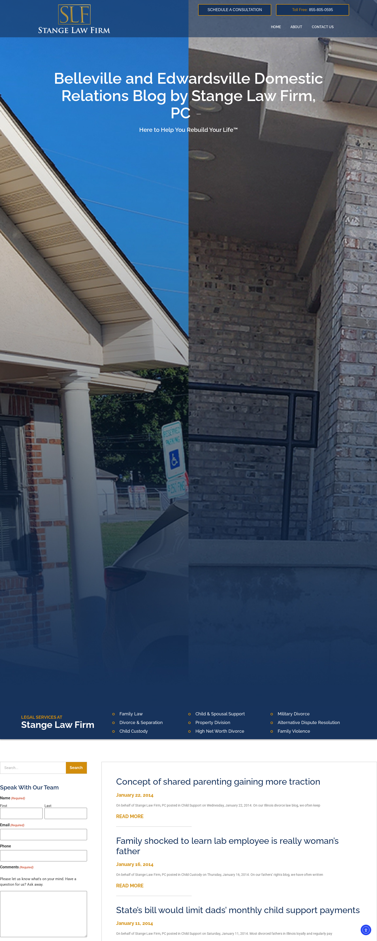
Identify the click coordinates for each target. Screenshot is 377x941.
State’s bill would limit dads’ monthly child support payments (238, 910)
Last (47, 806)
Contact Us (323, 27)
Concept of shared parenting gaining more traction (218, 781)
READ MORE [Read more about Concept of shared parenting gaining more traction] (130, 816)
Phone (5, 843)
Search (76, 767)
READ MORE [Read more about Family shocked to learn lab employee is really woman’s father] (130, 886)
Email (12, 824)
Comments (16, 863)
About (296, 27)
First (3, 806)
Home (276, 27)
